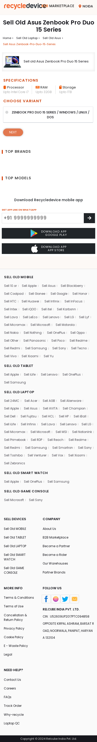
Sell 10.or (10, 280)
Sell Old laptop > (28, 38)
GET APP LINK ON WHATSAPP (19, 210)
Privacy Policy (14, 627)
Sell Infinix (51, 296)
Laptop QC (12, 723)
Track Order (13, 705)
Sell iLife (30, 370)
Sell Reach (83, 436)
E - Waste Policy (16, 645)
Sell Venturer (82, 452)
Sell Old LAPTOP (15, 544)
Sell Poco (59, 336)
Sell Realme (80, 336)
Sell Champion (74, 404)
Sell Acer (31, 396)
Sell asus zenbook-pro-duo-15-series (30, 44)
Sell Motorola (66, 320)
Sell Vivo (10, 352)
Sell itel (47, 304)
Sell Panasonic (35, 336)
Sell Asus (49, 280)
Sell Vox (10, 460)
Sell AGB (49, 396)
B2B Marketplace (55, 535)
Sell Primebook (41, 436)
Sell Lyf (85, 312)
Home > (8, 38)
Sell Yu (49, 352)
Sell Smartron (14, 452)
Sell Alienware (71, 396)
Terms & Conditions (19, 596)
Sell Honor (82, 288)
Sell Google (60, 288)
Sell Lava (11, 312)
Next (13, 132)
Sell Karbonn (67, 304)
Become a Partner (56, 544)
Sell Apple (29, 280)
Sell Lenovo (51, 312)
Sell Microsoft (41, 320)
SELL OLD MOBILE (19, 271)
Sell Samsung (36, 344)
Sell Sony (60, 344)
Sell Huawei (30, 296)
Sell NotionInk (14, 436)
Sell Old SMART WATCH (15, 555)
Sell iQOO (30, 304)
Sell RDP (63, 436)
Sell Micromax (15, 320)
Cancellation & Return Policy (15, 616)
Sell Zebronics (53, 460)
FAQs (8, 697)
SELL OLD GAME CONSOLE (27, 488)
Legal (8, 654)
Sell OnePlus (57, 328)
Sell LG (70, 312)
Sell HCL (48, 412)
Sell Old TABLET (15, 535)
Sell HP (64, 412)
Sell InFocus (74, 296)
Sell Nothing (33, 328)
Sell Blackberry (72, 280)
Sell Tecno (80, 344)
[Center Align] (89, 218)
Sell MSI (62, 428)
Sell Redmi (12, 344)
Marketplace (57, 6)
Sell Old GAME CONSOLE (14, 568)
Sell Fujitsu (29, 412)
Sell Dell (9, 412)
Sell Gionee (37, 288)
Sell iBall (80, 412)
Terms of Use (14, 605)
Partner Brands (54, 570)
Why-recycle (14, 714)
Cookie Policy (14, 636)
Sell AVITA (50, 404)
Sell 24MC (11, 396)
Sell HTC (10, 296)
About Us (49, 526)
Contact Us (12, 679)
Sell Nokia (11, 328)
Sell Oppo (79, 328)
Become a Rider (55, 553)
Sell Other (11, 336)
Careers (10, 688)
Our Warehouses (55, 561)
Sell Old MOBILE (15, 526)
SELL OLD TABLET (19, 361)
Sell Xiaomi (30, 352)
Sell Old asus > (53, 38)
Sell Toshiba (58, 452)
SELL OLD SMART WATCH (26, 469)
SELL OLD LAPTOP (19, 388)
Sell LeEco (30, 312)
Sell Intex (10, 304)
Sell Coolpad (14, 288)
